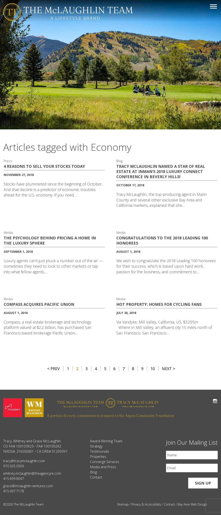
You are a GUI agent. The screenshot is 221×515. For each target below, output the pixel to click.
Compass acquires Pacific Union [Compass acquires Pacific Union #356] (39, 304)
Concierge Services (104, 461)
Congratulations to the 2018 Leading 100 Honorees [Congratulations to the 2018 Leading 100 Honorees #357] (162, 240)
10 (152, 368)
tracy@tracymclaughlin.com (24, 460)
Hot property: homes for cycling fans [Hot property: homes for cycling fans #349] (159, 304)
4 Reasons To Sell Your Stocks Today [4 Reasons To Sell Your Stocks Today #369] (44, 166)
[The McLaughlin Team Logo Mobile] (68, 12)
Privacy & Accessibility (146, 504)
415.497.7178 (13, 491)
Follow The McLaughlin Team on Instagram (215, 398)
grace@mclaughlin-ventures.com (28, 486)
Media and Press (103, 467)
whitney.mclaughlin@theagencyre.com (32, 473)
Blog (93, 472)
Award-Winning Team (106, 441)
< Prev (53, 368)
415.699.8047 (13, 478)
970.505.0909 (13, 466)
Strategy (96, 446)
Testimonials (99, 451)
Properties (98, 456)
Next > (168, 368)
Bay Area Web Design (192, 504)
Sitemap (123, 504)
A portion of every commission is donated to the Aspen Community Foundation (110, 415)
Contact (96, 477)
